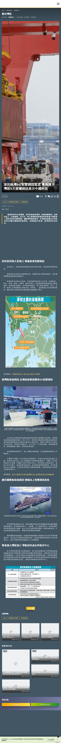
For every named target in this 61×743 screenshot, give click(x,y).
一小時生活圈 (19, 17)
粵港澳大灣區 (13, 202)
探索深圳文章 (7, 646)
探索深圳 (16, 10)
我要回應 (30, 608)
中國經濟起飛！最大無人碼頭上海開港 (26, 374)
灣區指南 (33, 17)
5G (5, 202)
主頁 (3, 10)
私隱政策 (40, 739)
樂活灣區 (9, 10)
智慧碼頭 (24, 202)
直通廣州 (26, 17)
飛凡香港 (4, 17)
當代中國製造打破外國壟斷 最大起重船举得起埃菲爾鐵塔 (33, 474)
